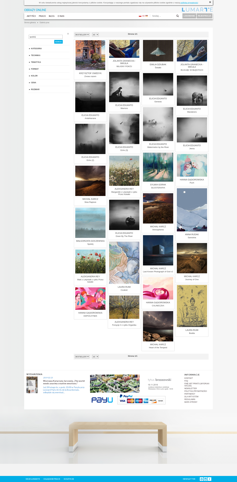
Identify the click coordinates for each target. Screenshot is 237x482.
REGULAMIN (189, 399)
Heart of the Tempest (158, 330)
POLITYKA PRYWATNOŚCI (195, 391)
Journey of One (192, 262)
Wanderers (192, 94)
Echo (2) (90, 142)
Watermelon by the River (158, 127)
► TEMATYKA (35, 62)
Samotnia (192, 213)
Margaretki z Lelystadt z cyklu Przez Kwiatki (124, 175)
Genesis (158, 88)
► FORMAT (34, 69)
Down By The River (124, 218)
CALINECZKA (158, 292)
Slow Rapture (90, 184)
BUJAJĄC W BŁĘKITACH (192, 55)
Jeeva (192, 133)
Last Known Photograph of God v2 (158, 254)
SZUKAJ (58, 42)
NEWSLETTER (190, 388)
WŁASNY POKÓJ (124, 53)
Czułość (124, 266)
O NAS (61, 16)
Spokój (90, 226)
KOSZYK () (69, 479)
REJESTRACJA (204, 16)
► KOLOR (33, 76)
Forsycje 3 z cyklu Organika (124, 311)
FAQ (186, 381)
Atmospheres (158, 212)
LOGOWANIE (189, 16)
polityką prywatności (189, 3)
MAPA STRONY (190, 402)
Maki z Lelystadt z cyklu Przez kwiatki (90, 266)
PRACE (42, 16)
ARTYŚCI (31, 16)
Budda (192, 309)
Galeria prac (44, 22)
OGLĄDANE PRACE (51, 479)
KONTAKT (188, 378)
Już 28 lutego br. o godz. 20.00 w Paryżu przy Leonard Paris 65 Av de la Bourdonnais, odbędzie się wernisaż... (63, 390)
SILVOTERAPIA (158, 171)
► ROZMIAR (34, 89)
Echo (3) (124, 132)
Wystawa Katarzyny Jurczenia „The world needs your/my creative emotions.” (64, 382)
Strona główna (30, 22)
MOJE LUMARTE (33, 479)
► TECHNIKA (34, 55)
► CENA (32, 83)
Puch (192, 169)
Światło (158, 54)
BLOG (52, 16)
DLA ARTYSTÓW (191, 397)
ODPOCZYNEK (90, 302)
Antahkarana (90, 100)
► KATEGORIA (35, 49)
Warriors (124, 90)
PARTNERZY (189, 394)
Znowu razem (90, 58)
